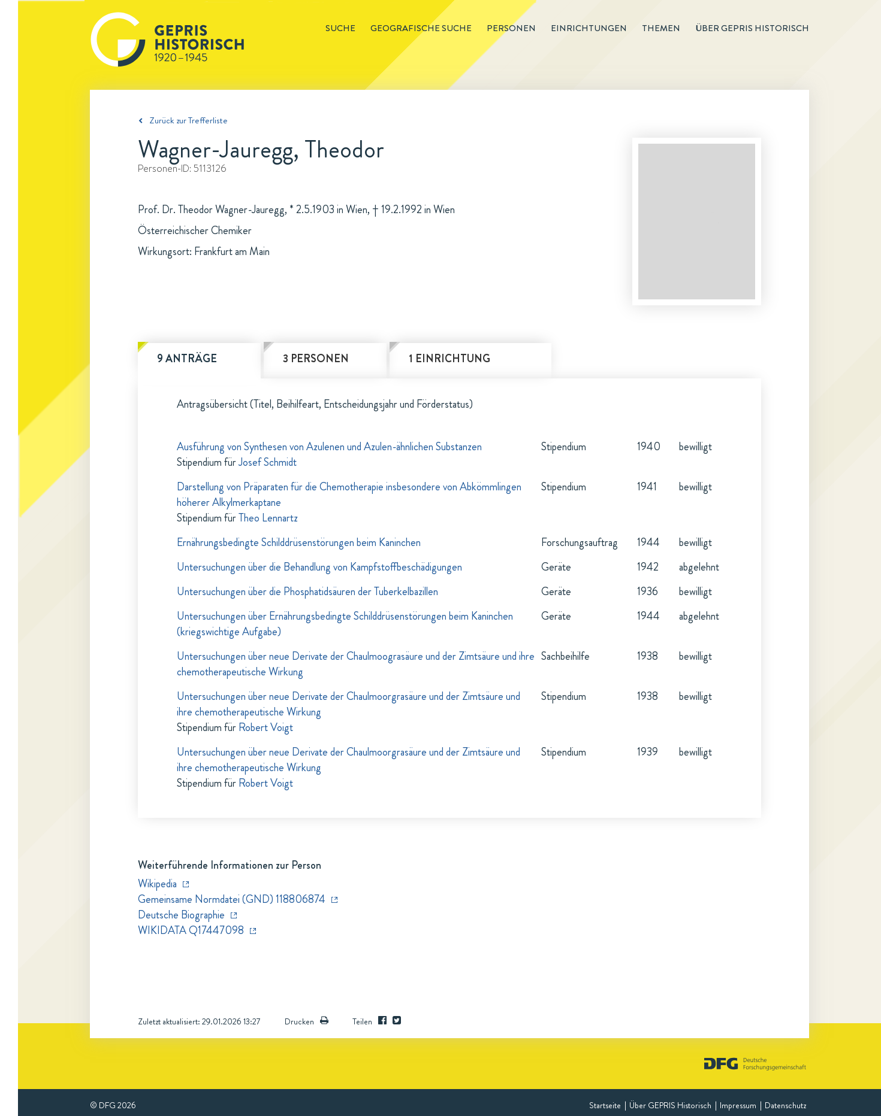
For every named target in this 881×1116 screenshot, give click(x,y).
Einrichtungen (589, 28)
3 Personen (316, 358)
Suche (340, 28)
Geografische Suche (421, 28)
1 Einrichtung (449, 358)
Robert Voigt (266, 727)
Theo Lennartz (268, 518)
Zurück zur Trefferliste (188, 120)
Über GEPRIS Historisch (670, 1105)
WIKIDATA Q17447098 (191, 930)
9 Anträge (187, 358)
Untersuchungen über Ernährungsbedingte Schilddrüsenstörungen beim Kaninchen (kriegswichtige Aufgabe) (345, 623)
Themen (661, 28)
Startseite (605, 1105)
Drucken (306, 1021)
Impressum (738, 1105)
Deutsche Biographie (181, 915)
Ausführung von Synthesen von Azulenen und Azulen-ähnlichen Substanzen (329, 446)
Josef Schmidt (268, 462)
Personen (511, 28)
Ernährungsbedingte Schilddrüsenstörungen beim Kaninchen (299, 542)
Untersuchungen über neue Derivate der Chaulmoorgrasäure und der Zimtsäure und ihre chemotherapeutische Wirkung (348, 704)
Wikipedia (157, 883)
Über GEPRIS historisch (752, 28)
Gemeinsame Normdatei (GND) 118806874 (231, 899)
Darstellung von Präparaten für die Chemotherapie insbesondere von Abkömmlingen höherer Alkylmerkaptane (349, 494)
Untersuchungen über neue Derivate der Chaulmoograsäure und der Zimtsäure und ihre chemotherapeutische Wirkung (356, 664)
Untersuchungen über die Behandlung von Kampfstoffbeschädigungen (319, 567)
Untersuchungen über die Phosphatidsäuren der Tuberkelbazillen (307, 591)
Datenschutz (785, 1105)
